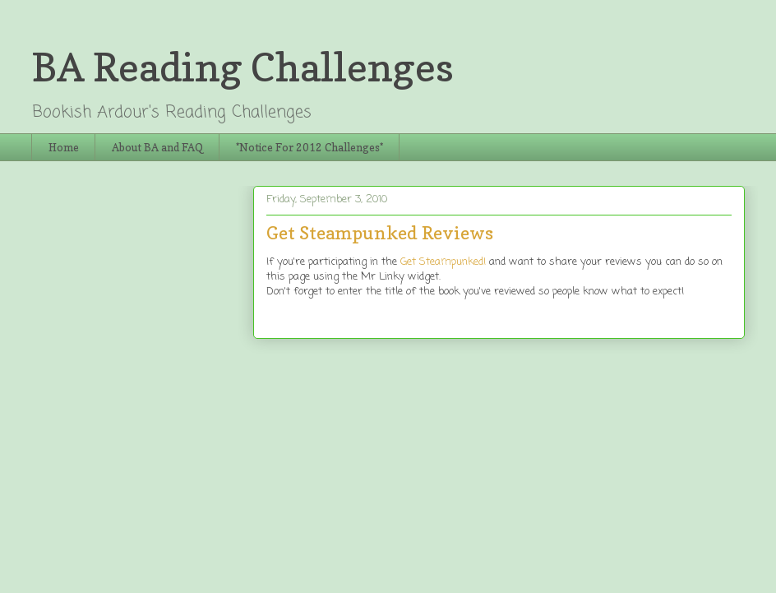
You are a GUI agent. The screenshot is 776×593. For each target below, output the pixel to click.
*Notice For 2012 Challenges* (309, 147)
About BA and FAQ (157, 147)
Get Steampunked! (443, 262)
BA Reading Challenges (242, 66)
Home (63, 147)
